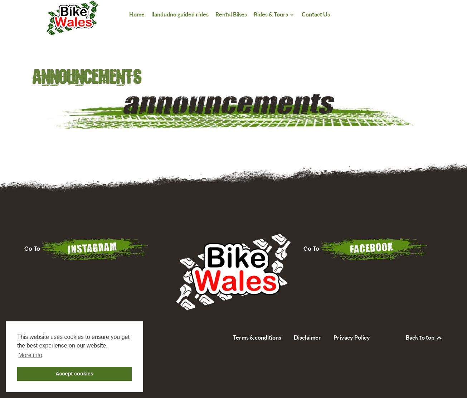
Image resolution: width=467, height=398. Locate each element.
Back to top (424, 337)
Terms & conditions (257, 337)
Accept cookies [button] (74, 374)
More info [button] (30, 355)
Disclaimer (307, 337)
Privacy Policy (352, 337)
